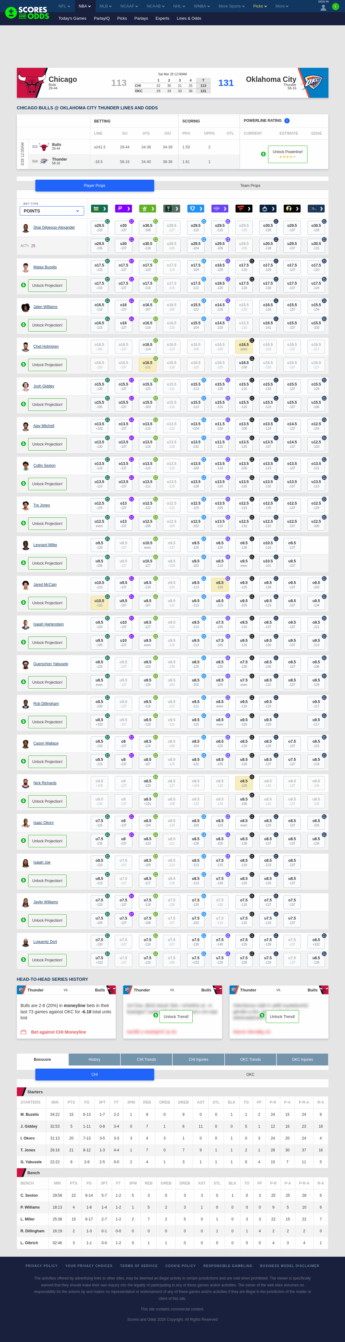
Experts (162, 18)
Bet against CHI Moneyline (58, 1032)
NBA (85, 6)
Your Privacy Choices (89, 1266)
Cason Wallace (45, 743)
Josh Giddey (43, 386)
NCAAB (156, 6)
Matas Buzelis (45, 267)
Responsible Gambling (228, 1266)
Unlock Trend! (176, 1016)
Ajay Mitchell (43, 426)
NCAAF (129, 6)
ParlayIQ (102, 18)
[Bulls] (56, 145)
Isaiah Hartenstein (48, 624)
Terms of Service (139, 1266)
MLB (105, 6)
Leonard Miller (45, 545)
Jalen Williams (45, 307)
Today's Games (72, 18)
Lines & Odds (189, 18)
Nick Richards (45, 783)
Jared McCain (45, 584)
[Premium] (335, 9)
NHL (179, 6)
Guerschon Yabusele (50, 664)
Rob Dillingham (46, 703)
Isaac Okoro (43, 823)
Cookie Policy (180, 1266)
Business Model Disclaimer (289, 1266)
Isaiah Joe (42, 862)
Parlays (141, 18)
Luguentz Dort (45, 942)
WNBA (202, 6)
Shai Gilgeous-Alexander (54, 227)
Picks (122, 18)
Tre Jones (41, 505)
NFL (64, 6)
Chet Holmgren (46, 346)
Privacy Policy (42, 1266)
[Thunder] (59, 159)
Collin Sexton (44, 465)
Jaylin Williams (45, 902)
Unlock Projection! (47, 285)
